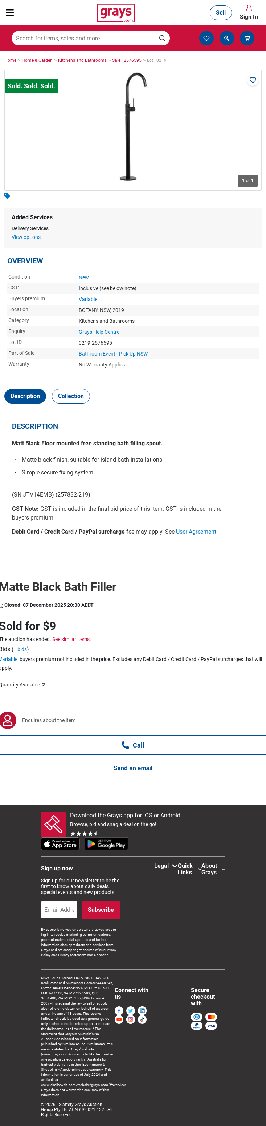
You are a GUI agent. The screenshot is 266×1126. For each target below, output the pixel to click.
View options (26, 237)
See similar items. (71, 639)
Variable (88, 299)
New (84, 277)
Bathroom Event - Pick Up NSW (113, 354)
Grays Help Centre (99, 332)
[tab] (25, 396)
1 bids (20, 649)
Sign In (249, 16)
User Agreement (196, 531)
